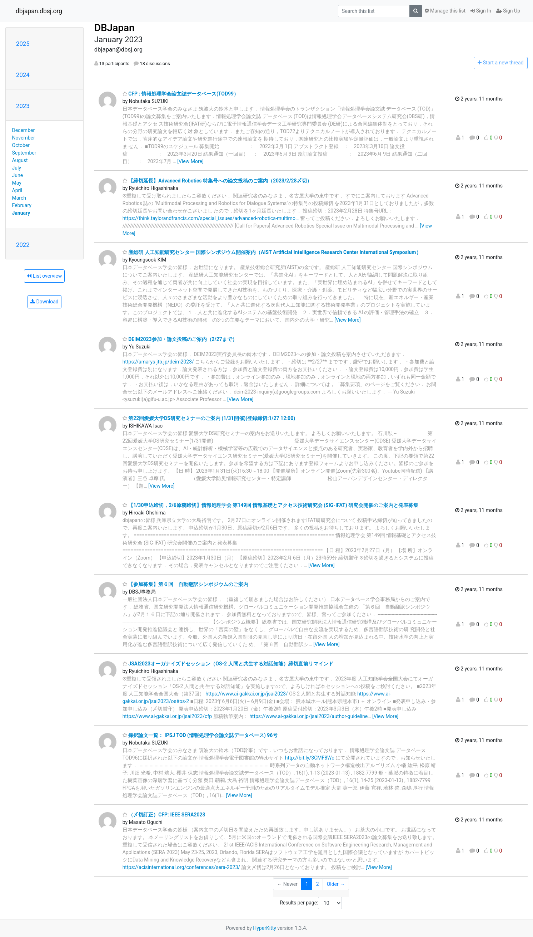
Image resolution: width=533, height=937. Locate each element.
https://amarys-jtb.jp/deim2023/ (158, 362)
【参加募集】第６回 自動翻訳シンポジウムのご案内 (185, 584)
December (23, 130)
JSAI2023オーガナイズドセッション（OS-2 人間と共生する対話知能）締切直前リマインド (228, 664)
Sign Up (508, 11)
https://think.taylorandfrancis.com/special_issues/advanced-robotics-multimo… (211, 218)
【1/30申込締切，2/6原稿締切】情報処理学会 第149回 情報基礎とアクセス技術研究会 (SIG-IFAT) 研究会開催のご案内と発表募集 (270, 505)
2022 (23, 244)
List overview (44, 276)
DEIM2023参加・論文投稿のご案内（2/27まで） (180, 339)
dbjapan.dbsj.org (39, 11)
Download (44, 301)
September (24, 153)
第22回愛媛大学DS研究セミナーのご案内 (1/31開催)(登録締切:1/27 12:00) (209, 418)
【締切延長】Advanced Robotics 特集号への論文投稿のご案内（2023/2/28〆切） (217, 181)
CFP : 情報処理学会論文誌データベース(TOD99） (181, 94)
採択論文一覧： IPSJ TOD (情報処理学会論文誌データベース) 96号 (200, 735)
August (20, 160)
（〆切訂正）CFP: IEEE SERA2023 (164, 815)
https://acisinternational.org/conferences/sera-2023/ (181, 867)
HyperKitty (264, 928)
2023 (23, 105)
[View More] (190, 161)
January (21, 213)
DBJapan (114, 28)
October (21, 145)
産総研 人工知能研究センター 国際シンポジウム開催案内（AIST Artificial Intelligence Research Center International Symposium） (272, 252)
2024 (23, 74)
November (23, 138)
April (17, 190)
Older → (336, 884)
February (21, 205)
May (16, 183)
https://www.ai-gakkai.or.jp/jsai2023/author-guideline (308, 716)
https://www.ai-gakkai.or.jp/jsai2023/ (246, 694)
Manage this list (445, 11)
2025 (23, 43)
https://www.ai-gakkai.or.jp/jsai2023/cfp (167, 716)
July (16, 168)
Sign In (480, 11)
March (19, 198)
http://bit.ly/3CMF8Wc (309, 758)
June (17, 175)
